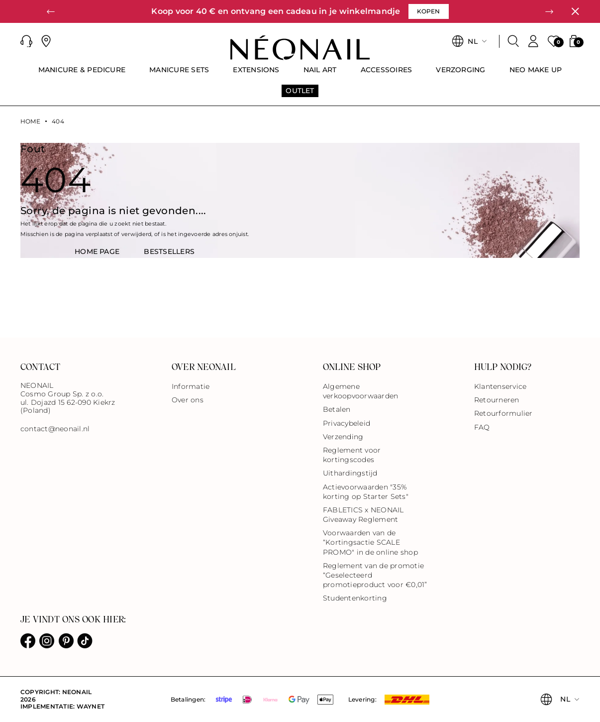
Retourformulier (503, 413)
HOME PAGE (97, 251)
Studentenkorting (355, 598)
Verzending (343, 436)
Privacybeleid (346, 423)
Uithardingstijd (350, 473)
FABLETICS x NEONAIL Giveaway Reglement (363, 514)
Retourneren (496, 399)
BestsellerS (169, 251)
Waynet (90, 706)
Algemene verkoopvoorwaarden (360, 391)
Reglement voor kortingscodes (352, 455)
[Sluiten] (575, 11)
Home (30, 121)
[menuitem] (82, 74)
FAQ (482, 427)
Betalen (337, 409)
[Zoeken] (513, 41)
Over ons (187, 399)
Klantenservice (500, 386)
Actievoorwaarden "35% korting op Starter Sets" (365, 491)
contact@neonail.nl (55, 429)
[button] (51, 11)
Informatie (190, 386)
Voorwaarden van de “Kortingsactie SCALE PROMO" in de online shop (370, 542)
